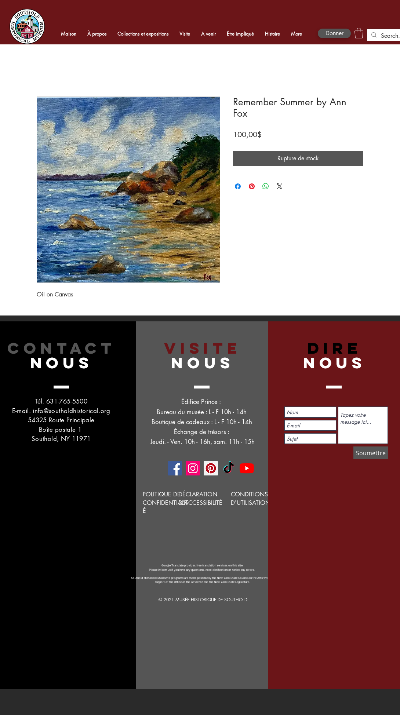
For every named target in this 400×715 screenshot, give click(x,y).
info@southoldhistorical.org (71, 411)
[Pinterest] (211, 468)
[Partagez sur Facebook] (237, 186)
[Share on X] (279, 186)
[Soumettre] (370, 452)
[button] (358, 33)
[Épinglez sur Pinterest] (251, 186)
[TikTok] (229, 468)
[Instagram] (193, 468)
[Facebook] (175, 468)
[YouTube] (247, 468)
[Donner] (334, 33)
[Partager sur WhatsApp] (265, 186)
